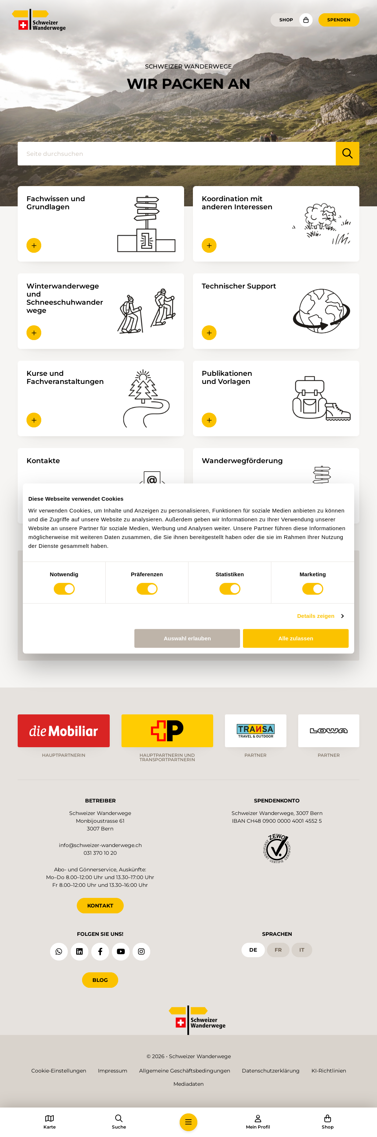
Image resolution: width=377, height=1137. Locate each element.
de (253, 950)
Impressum (112, 1070)
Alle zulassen (295, 638)
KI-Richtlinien (328, 1070)
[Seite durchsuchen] (177, 153)
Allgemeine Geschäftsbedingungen (184, 1070)
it (301, 950)
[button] (34, 245)
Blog (100, 980)
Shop (286, 19)
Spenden (338, 19)
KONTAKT (100, 905)
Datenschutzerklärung (271, 1070)
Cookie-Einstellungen (58, 1070)
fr (278, 950)
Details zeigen (315, 616)
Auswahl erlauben (187, 638)
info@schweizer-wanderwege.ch (100, 845)
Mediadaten (188, 1084)
